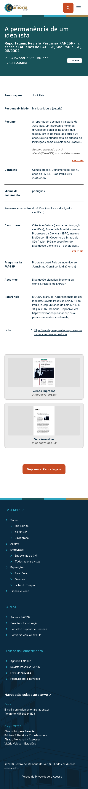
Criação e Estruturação (24, 623)
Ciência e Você (19, 591)
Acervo (14, 543)
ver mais (78, 160)
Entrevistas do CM (26, 555)
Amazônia (21, 573)
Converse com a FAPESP (25, 635)
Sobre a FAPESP (20, 617)
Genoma (20, 579)
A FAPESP (21, 532)
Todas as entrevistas (27, 561)
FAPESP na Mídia (20, 672)
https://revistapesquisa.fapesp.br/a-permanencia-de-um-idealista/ (58, 332)
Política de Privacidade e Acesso (42, 776)
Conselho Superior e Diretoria (28, 629)
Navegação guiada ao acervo (26, 694)
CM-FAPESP (22, 526)
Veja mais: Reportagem (44, 469)
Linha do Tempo (25, 585)
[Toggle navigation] (78, 8)
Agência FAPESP (20, 661)
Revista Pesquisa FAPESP (25, 666)
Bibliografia (22, 537)
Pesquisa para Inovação (25, 678)
